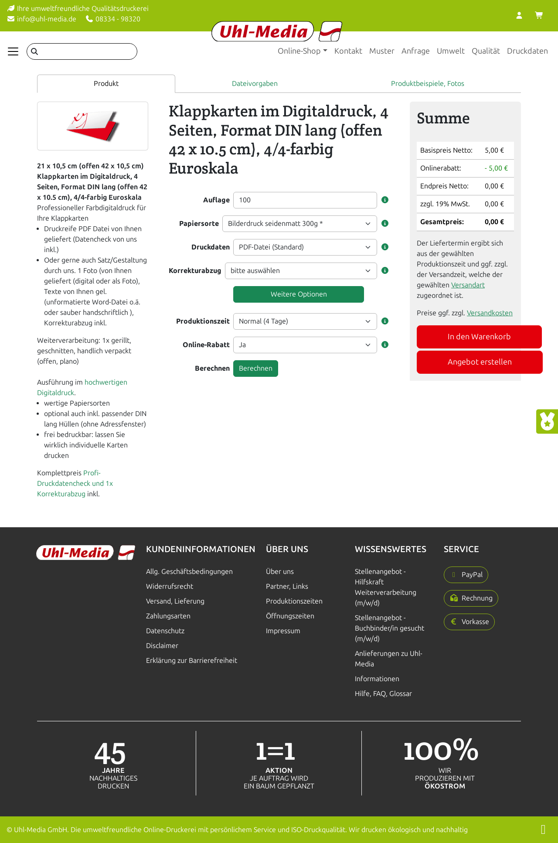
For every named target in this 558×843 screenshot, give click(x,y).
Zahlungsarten (168, 616)
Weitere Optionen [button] (299, 294)
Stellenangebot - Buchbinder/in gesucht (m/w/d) (389, 628)
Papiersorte (199, 223)
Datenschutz (165, 631)
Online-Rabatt (206, 345)
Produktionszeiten (294, 601)
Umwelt (451, 51)
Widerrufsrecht (169, 586)
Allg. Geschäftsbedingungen (189, 571)
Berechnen (212, 368)
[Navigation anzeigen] (13, 51)
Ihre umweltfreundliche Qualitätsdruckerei (78, 8)
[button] (385, 200)
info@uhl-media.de (41, 19)
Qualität (486, 51)
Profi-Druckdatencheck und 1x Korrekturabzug (75, 483)
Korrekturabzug (195, 270)
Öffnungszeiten (290, 616)
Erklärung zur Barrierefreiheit (191, 660)
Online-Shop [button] (299, 51)
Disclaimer (162, 646)
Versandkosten (490, 313)
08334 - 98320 (112, 19)
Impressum (283, 631)
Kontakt (348, 51)
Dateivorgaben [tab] (255, 83)
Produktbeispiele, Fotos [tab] (427, 83)
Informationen (377, 679)
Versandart (468, 285)
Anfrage (415, 51)
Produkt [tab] (106, 83)
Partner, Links (287, 586)
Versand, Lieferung (175, 601)
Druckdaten (527, 51)
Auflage (216, 200)
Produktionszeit (203, 321)
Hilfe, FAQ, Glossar (383, 693)
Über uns (280, 571)
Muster (382, 51)
